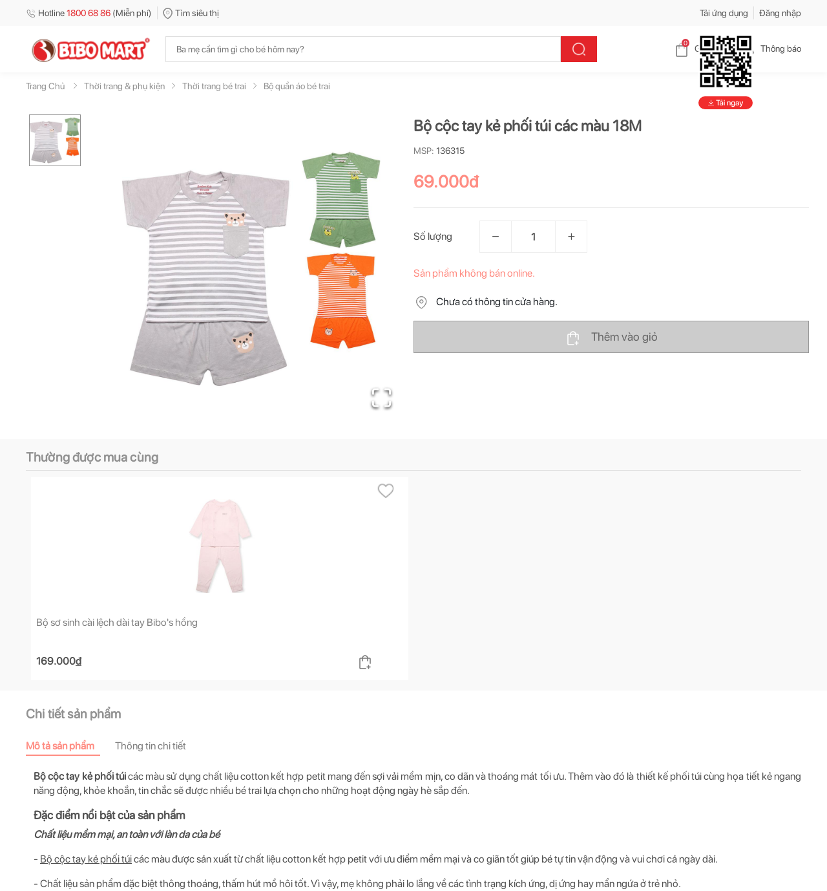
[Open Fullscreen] (381, 398)
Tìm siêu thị (191, 13)
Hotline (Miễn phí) (89, 13)
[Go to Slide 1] (55, 140)
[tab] (70, 746)
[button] (251, 269)
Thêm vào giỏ (611, 337)
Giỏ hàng (701, 48)
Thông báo (770, 48)
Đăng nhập (780, 13)
